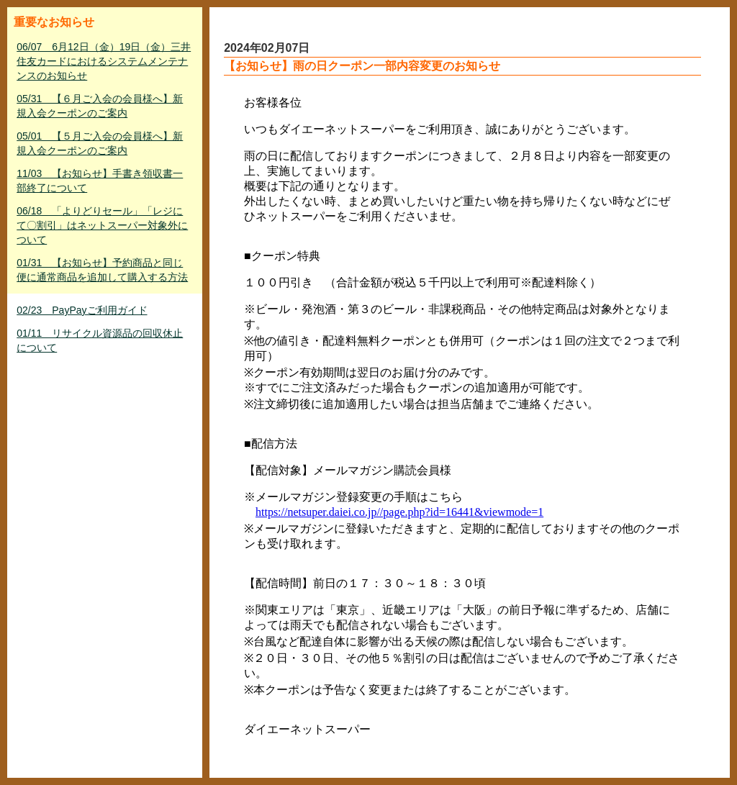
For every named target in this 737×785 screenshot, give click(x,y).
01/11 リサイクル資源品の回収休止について (100, 340)
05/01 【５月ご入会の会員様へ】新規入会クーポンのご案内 (100, 143)
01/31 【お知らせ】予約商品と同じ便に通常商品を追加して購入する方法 (102, 270)
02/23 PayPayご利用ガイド (82, 310)
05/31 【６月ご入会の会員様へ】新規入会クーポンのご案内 (100, 106)
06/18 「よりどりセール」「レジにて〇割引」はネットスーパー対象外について (102, 225)
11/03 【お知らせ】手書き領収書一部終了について (100, 181)
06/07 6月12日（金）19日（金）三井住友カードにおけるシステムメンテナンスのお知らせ (104, 61)
